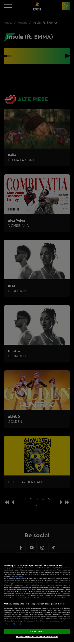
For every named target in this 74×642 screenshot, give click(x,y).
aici (5, 591)
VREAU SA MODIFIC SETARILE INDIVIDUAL (37, 636)
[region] (37, 598)
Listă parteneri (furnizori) (12, 624)
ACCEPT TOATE (37, 631)
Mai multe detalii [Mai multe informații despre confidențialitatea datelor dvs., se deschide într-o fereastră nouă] (17, 576)
